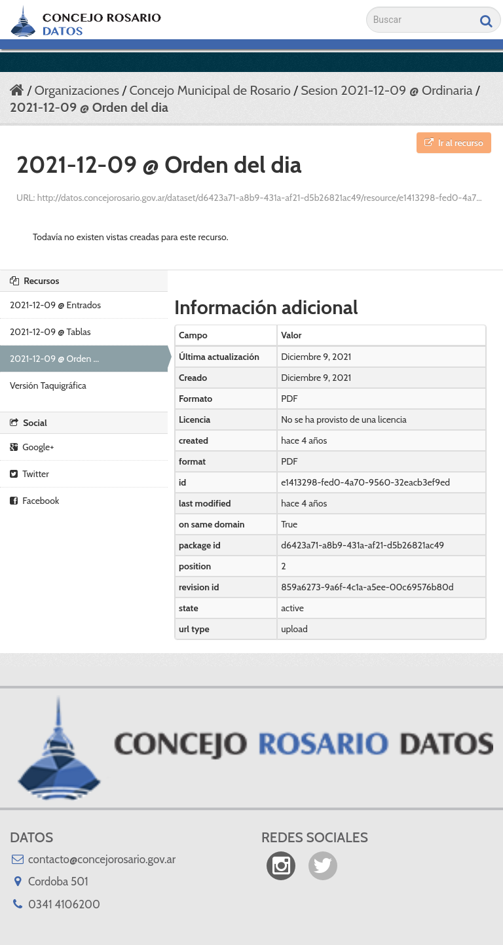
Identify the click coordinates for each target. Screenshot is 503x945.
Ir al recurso (453, 143)
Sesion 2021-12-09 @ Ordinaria (386, 90)
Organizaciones (76, 90)
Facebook (34, 501)
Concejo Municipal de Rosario (209, 90)
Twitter (29, 474)
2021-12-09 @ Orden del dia (89, 107)
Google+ (32, 447)
